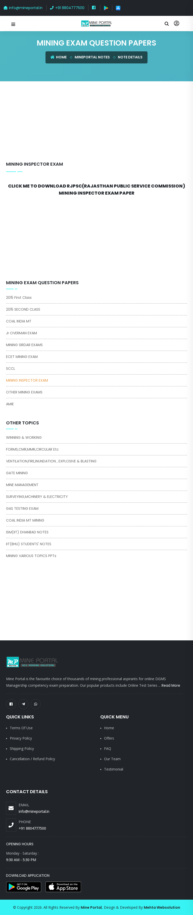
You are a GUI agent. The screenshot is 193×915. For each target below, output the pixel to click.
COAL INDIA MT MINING (25, 520)
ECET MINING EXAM (22, 356)
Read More (171, 685)
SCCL (10, 368)
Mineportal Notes (92, 57)
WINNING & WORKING (24, 437)
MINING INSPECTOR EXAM (34, 164)
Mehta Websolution (162, 907)
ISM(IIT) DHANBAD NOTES (27, 532)
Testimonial (113, 769)
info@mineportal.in (23, 7)
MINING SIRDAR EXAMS (24, 344)
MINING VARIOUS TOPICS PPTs (31, 555)
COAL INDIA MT (18, 321)
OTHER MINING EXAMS (24, 392)
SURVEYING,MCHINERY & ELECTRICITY (37, 496)
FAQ (107, 748)
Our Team (112, 758)
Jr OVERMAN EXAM (21, 333)
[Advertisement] (99, 124)
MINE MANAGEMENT (22, 484)
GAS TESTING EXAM (22, 508)
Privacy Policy (21, 738)
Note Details (130, 57)
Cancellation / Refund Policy (32, 758)
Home (59, 57)
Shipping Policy (22, 748)
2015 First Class (19, 297)
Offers (109, 738)
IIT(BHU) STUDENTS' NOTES (28, 543)
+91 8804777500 (67, 7)
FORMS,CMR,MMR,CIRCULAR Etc (32, 449)
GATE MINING (17, 472)
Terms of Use (21, 727)
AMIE (10, 404)
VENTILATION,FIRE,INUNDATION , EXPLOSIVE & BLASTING (51, 461)
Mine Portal (91, 907)
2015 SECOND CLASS (23, 309)
